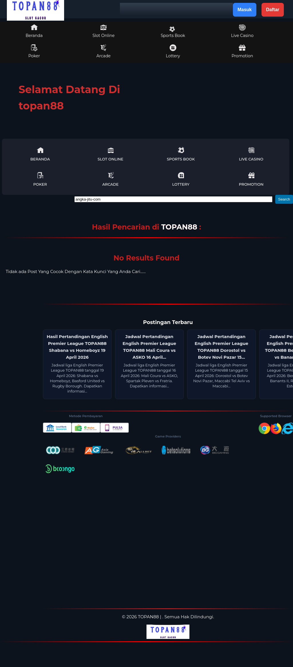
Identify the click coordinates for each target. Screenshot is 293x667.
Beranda (34, 31)
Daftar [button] (272, 9)
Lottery (173, 51)
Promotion (242, 51)
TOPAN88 (180, 227)
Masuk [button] (244, 9)
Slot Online (103, 31)
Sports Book (173, 32)
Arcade (103, 51)
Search (284, 199)
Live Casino (242, 31)
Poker (34, 51)
